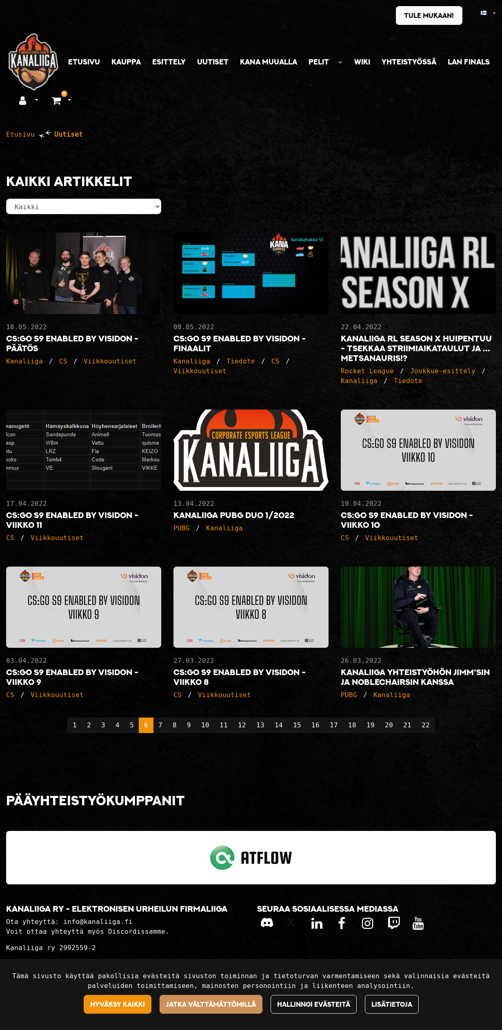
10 (205, 725)
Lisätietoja (391, 1004)
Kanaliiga (24, 361)
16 (315, 725)
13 (260, 725)
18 (352, 725)
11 (224, 725)
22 (426, 725)
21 (407, 725)
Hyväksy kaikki (117, 1004)
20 (389, 725)
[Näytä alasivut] (340, 62)
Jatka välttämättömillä (211, 1004)
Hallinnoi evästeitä (313, 1004)
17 (334, 725)
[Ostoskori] (57, 100)
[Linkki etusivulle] (33, 61)
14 (279, 725)
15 (297, 725)
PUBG (181, 528)
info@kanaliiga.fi (98, 922)
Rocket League (367, 371)
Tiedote (241, 361)
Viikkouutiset (110, 361)
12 (242, 725)
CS (63, 361)
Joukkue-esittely (442, 371)
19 (371, 725)
